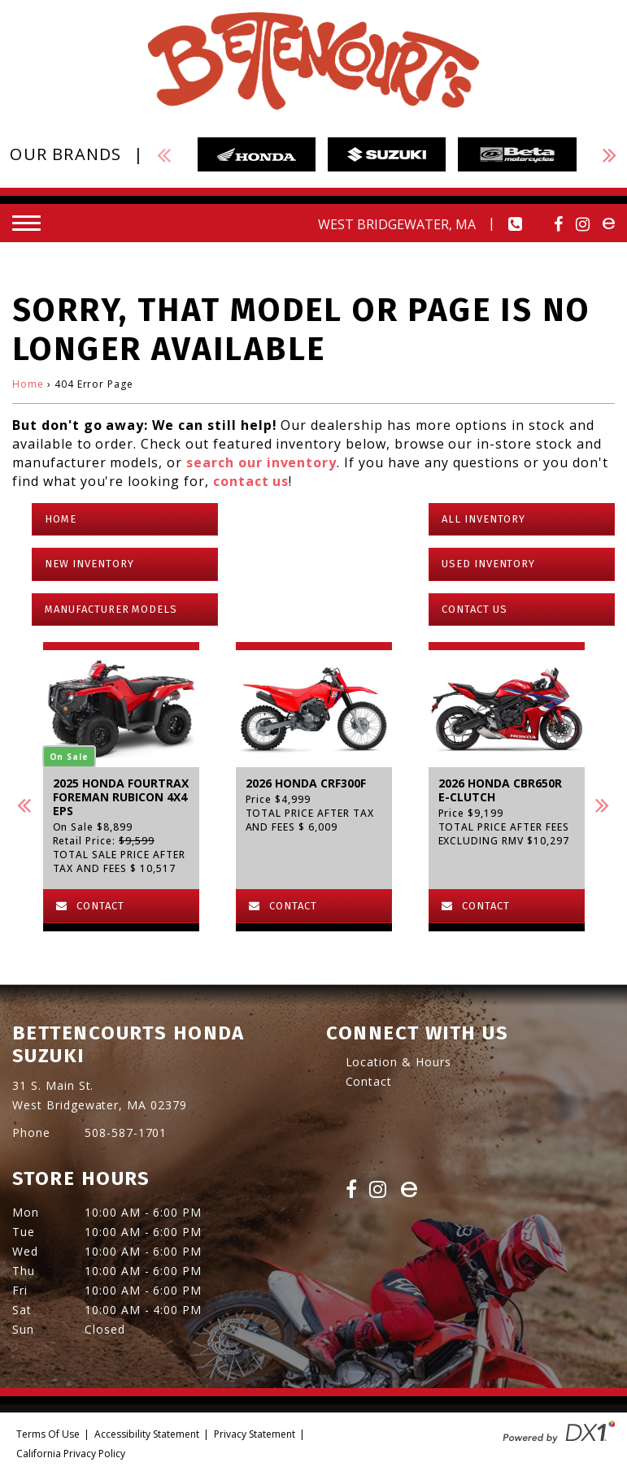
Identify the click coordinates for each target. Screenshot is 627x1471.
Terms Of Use (48, 1434)
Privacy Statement (254, 1434)
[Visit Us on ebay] (609, 224)
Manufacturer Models (111, 609)
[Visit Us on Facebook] (559, 224)
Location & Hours (398, 1062)
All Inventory (483, 519)
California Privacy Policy (70, 1453)
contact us (251, 481)
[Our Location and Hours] (366, 224)
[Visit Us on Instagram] (583, 224)
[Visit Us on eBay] (409, 1191)
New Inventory (89, 564)
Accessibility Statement (146, 1434)
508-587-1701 (126, 1132)
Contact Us (474, 609)
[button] (24, 804)
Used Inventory (488, 564)
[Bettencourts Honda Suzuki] (313, 61)
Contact (369, 1081)
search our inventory (261, 462)
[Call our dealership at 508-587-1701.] (515, 224)
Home (28, 384)
